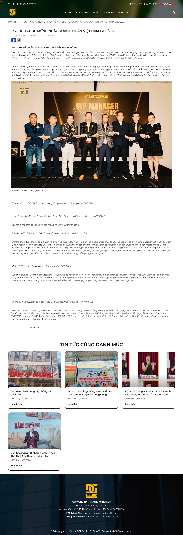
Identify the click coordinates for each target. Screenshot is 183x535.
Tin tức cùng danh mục (91, 344)
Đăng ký (151, 4)
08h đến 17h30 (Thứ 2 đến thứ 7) (91, 517)
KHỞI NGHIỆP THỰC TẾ (44, 22)
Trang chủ (123, 12)
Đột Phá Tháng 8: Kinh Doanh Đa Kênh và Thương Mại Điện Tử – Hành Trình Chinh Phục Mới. (148, 394)
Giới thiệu (108, 12)
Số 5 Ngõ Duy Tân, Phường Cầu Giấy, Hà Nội (91, 513)
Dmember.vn (125, 531)
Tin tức (95, 12)
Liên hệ (67, 12)
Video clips (81, 12)
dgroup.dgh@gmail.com (23, 3)
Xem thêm (16, 404)
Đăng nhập (136, 4)
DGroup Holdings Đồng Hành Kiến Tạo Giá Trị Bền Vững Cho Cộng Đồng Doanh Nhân (90, 394)
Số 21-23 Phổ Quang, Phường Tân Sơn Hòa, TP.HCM (91, 509)
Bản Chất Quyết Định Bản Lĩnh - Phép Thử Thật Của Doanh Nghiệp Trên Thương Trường (33, 456)
